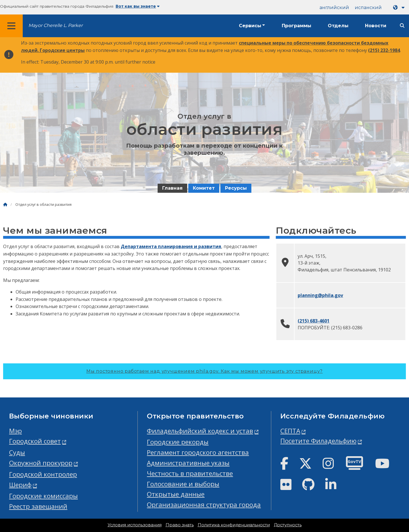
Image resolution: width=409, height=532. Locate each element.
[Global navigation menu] (11, 25)
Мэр (15, 430)
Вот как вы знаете (138, 6)
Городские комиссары (43, 495)
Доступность (288, 524)
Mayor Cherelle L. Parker (55, 25)
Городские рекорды (177, 441)
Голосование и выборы (183, 483)
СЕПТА (290, 430)
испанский (368, 7)
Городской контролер (43, 474)
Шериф (20, 484)
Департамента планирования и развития (171, 246)
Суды (17, 452)
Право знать (180, 524)
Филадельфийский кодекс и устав (200, 430)
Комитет (204, 188)
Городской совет (35, 441)
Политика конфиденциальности (234, 524)
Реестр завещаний (38, 506)
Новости (375, 25)
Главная (172, 188)
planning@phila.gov (320, 295)
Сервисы (250, 25)
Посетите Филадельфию (318, 440)
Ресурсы (236, 188)
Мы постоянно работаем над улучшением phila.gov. (204, 371)
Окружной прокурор (40, 462)
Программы (296, 25)
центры (75, 50)
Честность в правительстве (190, 473)
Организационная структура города (204, 504)
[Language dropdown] (400, 7)
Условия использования (135, 524)
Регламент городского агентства (198, 452)
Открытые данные (175, 494)
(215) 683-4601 (313, 321)
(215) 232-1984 (384, 50)
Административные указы (188, 462)
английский (334, 7)
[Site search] (402, 26)
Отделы (338, 25)
